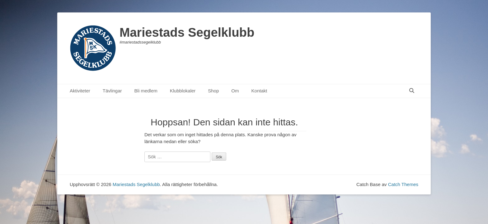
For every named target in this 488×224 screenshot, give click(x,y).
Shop (213, 90)
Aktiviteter (80, 90)
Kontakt (259, 90)
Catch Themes (403, 184)
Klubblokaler (183, 90)
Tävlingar (112, 90)
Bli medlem (145, 90)
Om (235, 90)
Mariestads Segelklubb (187, 32)
